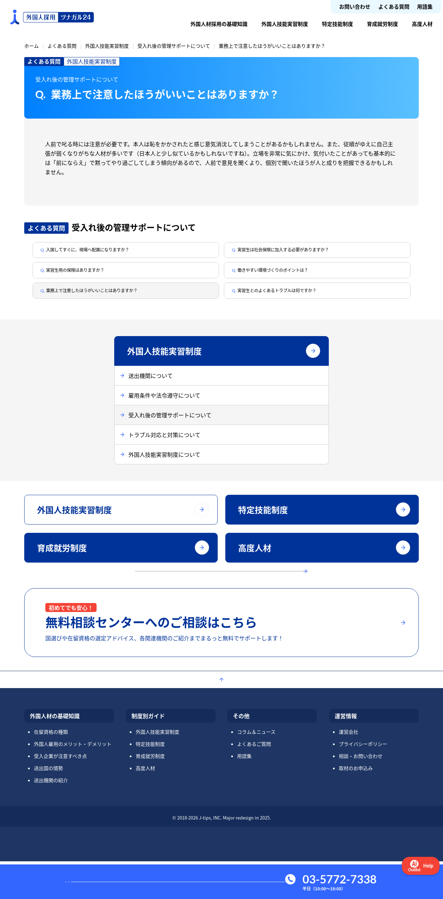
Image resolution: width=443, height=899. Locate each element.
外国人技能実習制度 (284, 23)
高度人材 (422, 23)
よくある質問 (393, 6)
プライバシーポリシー (363, 781)
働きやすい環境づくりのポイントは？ (287, 276)
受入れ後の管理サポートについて (173, 45)
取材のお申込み (356, 805)
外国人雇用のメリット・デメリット (72, 781)
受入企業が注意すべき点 (60, 793)
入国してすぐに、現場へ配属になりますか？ (104, 252)
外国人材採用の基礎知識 (218, 23)
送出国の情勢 (48, 805)
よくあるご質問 (254, 781)
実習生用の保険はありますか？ (87, 276)
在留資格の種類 (51, 769)
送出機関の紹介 (51, 817)
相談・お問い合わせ (360, 793)
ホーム (31, 45)
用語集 (425, 6)
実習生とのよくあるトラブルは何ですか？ (292, 301)
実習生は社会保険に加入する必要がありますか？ (301, 252)
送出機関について (150, 388)
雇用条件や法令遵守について (164, 408)
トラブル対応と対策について (164, 447)
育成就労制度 (382, 23)
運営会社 (348, 769)
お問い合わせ (354, 6)
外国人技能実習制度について (164, 467)
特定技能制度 (337, 23)
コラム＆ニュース (256, 769)
